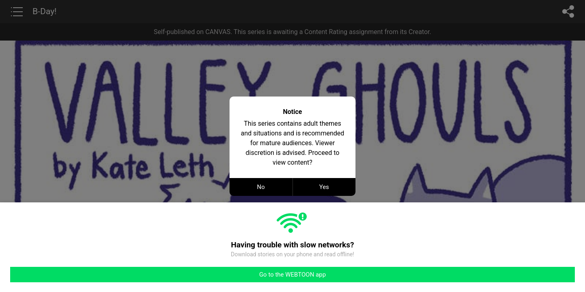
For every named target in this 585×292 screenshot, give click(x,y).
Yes (324, 187)
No (261, 187)
